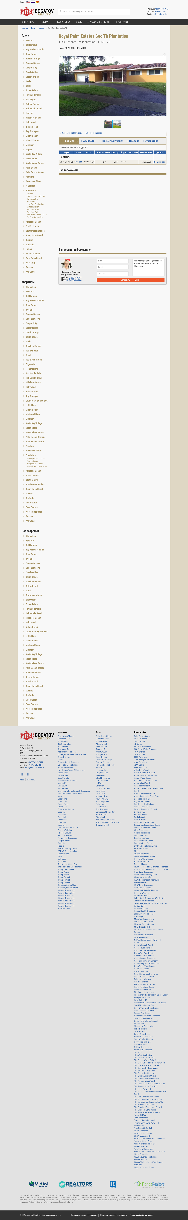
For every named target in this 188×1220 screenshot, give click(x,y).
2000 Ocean (63, 747)
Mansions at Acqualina (67, 781)
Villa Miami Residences (143, 1149)
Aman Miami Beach (142, 783)
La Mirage (100, 783)
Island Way (100, 775)
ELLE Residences (141, 848)
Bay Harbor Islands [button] (34, 49)
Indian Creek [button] (31, 126)
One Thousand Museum (68, 828)
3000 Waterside (140, 757)
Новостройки (140, 732)
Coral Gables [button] (31, 72)
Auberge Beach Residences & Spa (72, 754)
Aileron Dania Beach (142, 778)
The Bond (62, 862)
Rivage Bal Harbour (142, 997)
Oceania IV (62, 820)
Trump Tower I (64, 877)
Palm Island (100, 804)
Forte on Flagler (140, 864)
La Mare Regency (141, 909)
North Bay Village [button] (33, 154)
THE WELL (138, 1052)
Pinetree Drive (102, 807)
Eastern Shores (102, 762)
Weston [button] (29, 267)
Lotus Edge (100, 791)
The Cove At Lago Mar (35, 217)
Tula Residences (141, 1118)
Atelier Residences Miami (144, 794)
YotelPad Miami (64, 909)
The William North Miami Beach (147, 1112)
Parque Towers (64, 841)
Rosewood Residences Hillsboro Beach (150, 1003)
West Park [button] (30, 262)
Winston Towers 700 (66, 906)
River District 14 (140, 1000)
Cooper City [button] (31, 67)
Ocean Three (63, 804)
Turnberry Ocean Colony (68, 888)
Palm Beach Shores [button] (34, 172)
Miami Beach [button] (31, 135)
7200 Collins (139, 765)
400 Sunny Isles (64, 744)
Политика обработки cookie (141, 1215)
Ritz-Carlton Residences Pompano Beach (151, 995)
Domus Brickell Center (143, 843)
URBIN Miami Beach (142, 1136)
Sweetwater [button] (31, 502)
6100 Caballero (140, 762)
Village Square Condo (35, 464)
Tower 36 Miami (140, 1115)
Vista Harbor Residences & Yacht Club (149, 1152)
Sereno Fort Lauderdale (144, 1018)
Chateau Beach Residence (69, 762)
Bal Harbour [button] (31, 45)
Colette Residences (142, 833)
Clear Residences (141, 830)
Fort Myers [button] (30, 99)
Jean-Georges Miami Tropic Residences (150, 903)
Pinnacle (61, 843)
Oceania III (62, 817)
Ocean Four (62, 807)
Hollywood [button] (30, 122)
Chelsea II (30, 194)
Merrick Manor (64, 783)
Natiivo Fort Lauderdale (143, 935)
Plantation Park (32, 212)
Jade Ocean (63, 775)
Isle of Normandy (103, 778)
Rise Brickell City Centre (67, 848)
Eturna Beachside (141, 854)
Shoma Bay (139, 1024)
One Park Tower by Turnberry (146, 961)
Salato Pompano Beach (144, 1011)
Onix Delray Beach (141, 969)
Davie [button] (28, 81)
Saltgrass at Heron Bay (105, 812)
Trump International (66, 869)
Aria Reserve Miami (142, 786)
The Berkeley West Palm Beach (147, 1060)
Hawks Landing (32, 199)
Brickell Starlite (140, 817)
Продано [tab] (132, 141)
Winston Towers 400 (66, 898)
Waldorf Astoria (140, 1159)
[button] (164, 55)
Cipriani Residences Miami (145, 828)
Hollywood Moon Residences (146, 890)
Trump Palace (63, 872)
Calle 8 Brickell (140, 820)
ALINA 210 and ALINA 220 (144, 773)
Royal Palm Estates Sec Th (37, 215)
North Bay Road (102, 801)
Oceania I (61, 812)
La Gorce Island (102, 781)
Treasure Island (102, 825)
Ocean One (62, 799)
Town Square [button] (31, 507)
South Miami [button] (31, 479)
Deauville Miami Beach (143, 841)
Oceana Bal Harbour (66, 809)
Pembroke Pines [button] (33, 181)
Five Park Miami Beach (143, 859)
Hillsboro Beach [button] (33, 117)
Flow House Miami (141, 862)
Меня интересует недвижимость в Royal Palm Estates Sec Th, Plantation (148, 267)
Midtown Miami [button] (32, 414)
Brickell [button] (29, 309)
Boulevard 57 (139, 812)
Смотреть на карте (93, 133)
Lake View (100, 786)
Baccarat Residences (143, 799)
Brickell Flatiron (64, 757)
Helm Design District (142, 888)
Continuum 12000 (141, 835)
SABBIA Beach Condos (67, 851)
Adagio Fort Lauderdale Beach (146, 775)
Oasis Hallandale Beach (143, 945)
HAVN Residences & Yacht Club (147, 880)
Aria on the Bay (64, 749)
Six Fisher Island (140, 1029)
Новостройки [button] (63, 22)
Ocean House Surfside (143, 948)
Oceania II (62, 815)
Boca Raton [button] (31, 54)
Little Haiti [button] (30, 405)
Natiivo (137, 932)
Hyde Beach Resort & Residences (71, 770)
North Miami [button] (31, 158)
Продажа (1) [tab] (69, 141)
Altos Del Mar (101, 747)
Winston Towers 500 (66, 901)
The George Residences (106, 820)
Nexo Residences (141, 937)
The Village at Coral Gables (145, 1110)
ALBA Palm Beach (141, 770)
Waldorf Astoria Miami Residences (148, 1162)
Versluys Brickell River (143, 1141)
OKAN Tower (139, 943)
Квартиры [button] (29, 22)
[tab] (38, 40)
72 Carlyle (138, 744)
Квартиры (62, 732)
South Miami (63, 741)
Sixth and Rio (139, 1031)
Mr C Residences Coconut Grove (71, 794)
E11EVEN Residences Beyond (146, 846)
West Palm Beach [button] (33, 258)
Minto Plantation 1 (33, 207)
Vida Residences (141, 1146)
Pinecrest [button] (30, 185)
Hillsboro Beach (64, 739)
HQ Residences (140, 882)
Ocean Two (62, 801)
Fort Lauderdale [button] (33, 95)
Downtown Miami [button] (33, 359)
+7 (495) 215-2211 (161, 11)
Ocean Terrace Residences (145, 950)
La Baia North (139, 906)
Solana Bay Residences (143, 1037)
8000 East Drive (140, 767)
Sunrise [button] (29, 240)
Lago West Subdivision (35, 204)
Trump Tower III (64, 882)
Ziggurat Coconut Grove (144, 1167)
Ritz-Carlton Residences (144, 992)
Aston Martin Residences (68, 752)
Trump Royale (63, 875)
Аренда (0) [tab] (87, 141)
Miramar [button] (29, 145)
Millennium (62, 786)
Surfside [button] (29, 244)
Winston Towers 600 (66, 903)
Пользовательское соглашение (83, 1215)
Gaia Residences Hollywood (145, 875)
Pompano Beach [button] (33, 221)
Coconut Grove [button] (32, 63)
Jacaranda (31, 202)
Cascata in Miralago (104, 760)
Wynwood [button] (29, 271)
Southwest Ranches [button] (35, 230)
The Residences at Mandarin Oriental (149, 1084)
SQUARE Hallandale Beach (145, 1005)
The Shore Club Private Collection (148, 1099)
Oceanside (62, 825)
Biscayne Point (102, 754)
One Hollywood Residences (145, 958)
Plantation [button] (30, 190)
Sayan (60, 856)
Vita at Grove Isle (141, 1154)
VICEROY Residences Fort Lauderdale (149, 1139)
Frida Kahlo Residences (143, 872)
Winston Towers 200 (66, 893)
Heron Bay (100, 767)
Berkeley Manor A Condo (36, 458)
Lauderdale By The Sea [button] (36, 400)
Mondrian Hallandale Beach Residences (74, 791)
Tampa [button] (28, 249)
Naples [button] (28, 149)
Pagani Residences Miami (144, 977)
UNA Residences (141, 1131)
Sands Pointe (63, 854)
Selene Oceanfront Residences (147, 1016)
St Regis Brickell (140, 1044)
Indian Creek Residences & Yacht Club (149, 898)
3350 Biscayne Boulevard (144, 760)
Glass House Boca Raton (144, 877)
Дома (98, 732)
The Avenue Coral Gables (144, 1058)
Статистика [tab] (150, 141)
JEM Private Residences (144, 901)
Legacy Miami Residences (144, 914)
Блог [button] (79, 22)
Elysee (137, 851)
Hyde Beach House (65, 767)
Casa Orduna (101, 757)
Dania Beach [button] (31, 337)
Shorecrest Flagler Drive (144, 1026)
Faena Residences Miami (144, 856)
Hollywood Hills (102, 773)
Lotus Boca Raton (103, 788)
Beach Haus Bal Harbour (144, 804)
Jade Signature (64, 778)
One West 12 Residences (144, 966)
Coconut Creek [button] (32, 314)
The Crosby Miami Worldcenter (147, 1065)
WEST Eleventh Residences (145, 1157)
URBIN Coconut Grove (143, 1133)
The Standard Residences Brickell (148, 1107)
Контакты (31, 779)
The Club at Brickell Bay (67, 864)
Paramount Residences (67, 838)
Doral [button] (28, 86)
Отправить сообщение (130, 280)
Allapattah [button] (30, 287)
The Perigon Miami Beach (144, 1081)
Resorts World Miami (142, 990)
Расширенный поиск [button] (99, 22)
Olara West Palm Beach (144, 953)
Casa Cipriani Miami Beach (145, 822)
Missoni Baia (63, 788)
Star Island (100, 817)
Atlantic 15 (100, 749)
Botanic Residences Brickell (145, 809)
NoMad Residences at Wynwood (147, 940)
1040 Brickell (139, 752)
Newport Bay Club (103, 799)
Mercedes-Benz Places (143, 922)
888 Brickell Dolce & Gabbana (146, 749)
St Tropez (62, 859)
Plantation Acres (33, 209)
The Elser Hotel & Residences (70, 867)
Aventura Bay (101, 752)
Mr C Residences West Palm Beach (148, 929)
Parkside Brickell (141, 982)
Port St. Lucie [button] (32, 226)
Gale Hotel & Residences (68, 765)
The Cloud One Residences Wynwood (149, 1063)
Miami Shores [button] (32, 140)
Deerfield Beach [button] (33, 346)
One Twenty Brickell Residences (147, 963)
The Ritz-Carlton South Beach (146, 1097)
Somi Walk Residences (143, 1039)
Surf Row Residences (143, 1050)
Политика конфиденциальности (113, 1215)
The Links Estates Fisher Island (108, 822)
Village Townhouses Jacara (37, 466)
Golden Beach (101, 741)
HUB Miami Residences (143, 885)
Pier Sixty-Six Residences (144, 984)
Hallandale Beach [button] (34, 108)
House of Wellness (141, 893)
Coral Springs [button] (32, 76)
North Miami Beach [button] (34, 163)
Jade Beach (63, 773)
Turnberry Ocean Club (67, 885)
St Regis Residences (142, 1047)
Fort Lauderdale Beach (105, 765)
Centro (60, 760)
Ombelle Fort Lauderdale (144, 956)
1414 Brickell (139, 754)
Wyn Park (138, 1165)
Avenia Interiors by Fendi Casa (146, 796)
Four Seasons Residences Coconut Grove (151, 869)
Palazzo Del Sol (64, 833)
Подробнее (159, 162)
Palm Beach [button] (31, 167)
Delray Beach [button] (31, 350)
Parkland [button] (29, 176)
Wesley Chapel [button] (32, 253)
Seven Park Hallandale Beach (146, 1021)
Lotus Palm (100, 794)
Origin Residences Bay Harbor (146, 974)
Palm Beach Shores (66, 736)
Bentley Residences (142, 807)
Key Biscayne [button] (32, 131)
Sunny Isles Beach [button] (34, 235)
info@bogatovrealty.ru (160, 14)
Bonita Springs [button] (32, 58)
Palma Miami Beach (142, 979)
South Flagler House (142, 1042)
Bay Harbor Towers (142, 801)
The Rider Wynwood (142, 1089)
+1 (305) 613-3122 (161, 9)
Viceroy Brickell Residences (145, 1144)
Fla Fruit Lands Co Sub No (36, 196)
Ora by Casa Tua (141, 971)
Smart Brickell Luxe (142, 1034)
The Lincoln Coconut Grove (145, 1076)
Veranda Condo (32, 461)
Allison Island (101, 744)
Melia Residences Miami (144, 919)
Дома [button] (45, 22)
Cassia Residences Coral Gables (147, 825)
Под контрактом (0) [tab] (111, 141)
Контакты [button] (121, 22)
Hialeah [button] (29, 113)
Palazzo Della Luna (66, 835)
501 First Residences (142, 747)
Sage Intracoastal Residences (146, 1008)
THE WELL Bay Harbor (143, 1055)
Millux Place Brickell (142, 927)
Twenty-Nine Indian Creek (144, 1120)
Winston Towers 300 (66, 896)
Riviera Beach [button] (32, 475)
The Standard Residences (144, 1105)
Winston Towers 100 (66, 890)
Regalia (61, 846)
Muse (60, 796)
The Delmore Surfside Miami (146, 1068)
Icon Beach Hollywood (143, 896)
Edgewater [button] (30, 364)
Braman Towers (140, 815)
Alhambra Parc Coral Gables (145, 781)
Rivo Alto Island (102, 809)
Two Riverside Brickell (143, 1128)
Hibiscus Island (102, 770)
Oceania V (62, 822)
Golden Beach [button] (32, 104)
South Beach (101, 815)
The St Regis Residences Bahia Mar (148, 1102)
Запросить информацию (71, 133)
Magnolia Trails (102, 796)
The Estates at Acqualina (144, 1071)
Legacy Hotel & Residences (145, 911)
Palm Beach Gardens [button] (35, 437)
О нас (22, 779)
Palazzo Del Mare (65, 830)
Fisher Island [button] (31, 90)
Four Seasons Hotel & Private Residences (151, 867)
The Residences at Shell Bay (145, 1086)
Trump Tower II (64, 880)
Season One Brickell (142, 1013)
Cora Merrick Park (141, 838)
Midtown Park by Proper (144, 924)
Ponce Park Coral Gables (144, 987)
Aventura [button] (29, 40)
